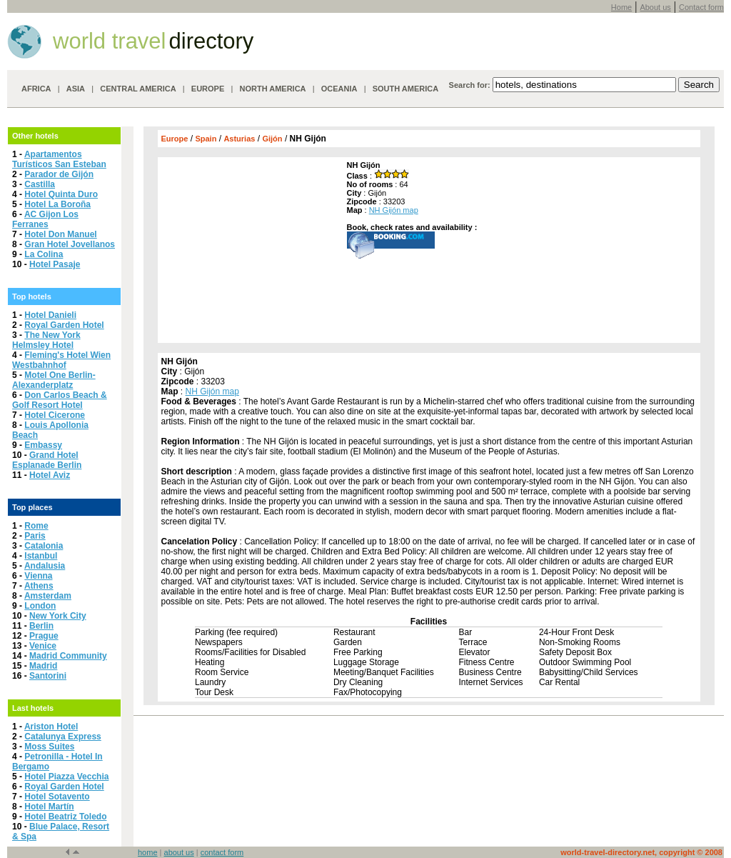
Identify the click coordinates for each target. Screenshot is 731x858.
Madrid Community (68, 656)
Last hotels (33, 708)
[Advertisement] (250, 250)
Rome (36, 526)
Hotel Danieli (50, 315)
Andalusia (44, 566)
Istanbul (40, 556)
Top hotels (31, 296)
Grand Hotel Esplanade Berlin (46, 460)
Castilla (39, 184)
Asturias (239, 138)
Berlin (41, 626)
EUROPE (207, 88)
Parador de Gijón (59, 174)
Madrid (43, 666)
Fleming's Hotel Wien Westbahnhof (61, 360)
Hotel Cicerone (54, 415)
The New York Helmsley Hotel (46, 340)
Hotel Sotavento (56, 797)
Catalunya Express (62, 737)
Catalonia (43, 546)
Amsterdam (47, 596)
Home (621, 7)
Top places (32, 507)
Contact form (701, 7)
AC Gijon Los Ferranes (45, 219)
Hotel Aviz (49, 475)
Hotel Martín (49, 807)
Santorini (47, 676)
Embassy (43, 445)
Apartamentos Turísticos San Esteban (59, 159)
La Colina (43, 254)
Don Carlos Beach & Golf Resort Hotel (59, 400)
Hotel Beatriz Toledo (65, 817)
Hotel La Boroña (57, 204)
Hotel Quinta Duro (61, 194)
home (148, 852)
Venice (42, 646)
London (40, 606)
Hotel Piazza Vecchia (66, 777)
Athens (39, 586)
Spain (205, 138)
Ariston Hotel (51, 727)
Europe (174, 138)
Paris (34, 536)
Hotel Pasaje (54, 264)
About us (655, 7)
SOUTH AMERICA (405, 88)
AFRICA (36, 88)
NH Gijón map (393, 210)
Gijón (272, 138)
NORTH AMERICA (272, 88)
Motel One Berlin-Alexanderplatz (54, 380)
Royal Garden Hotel (64, 325)
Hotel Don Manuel (60, 234)
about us (179, 852)
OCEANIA (339, 88)
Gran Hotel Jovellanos (69, 244)
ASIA (75, 88)
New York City (57, 616)
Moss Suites (49, 747)
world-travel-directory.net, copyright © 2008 (641, 852)
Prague (44, 636)
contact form (222, 852)
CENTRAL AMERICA (138, 88)
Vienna (38, 576)
